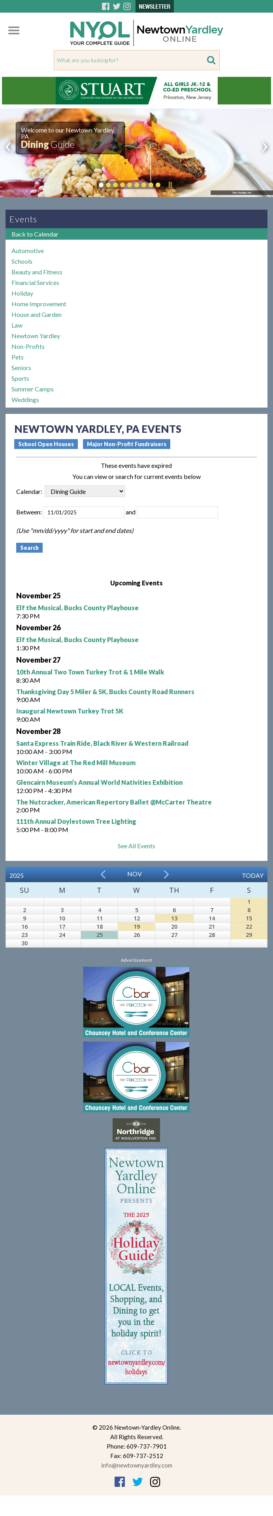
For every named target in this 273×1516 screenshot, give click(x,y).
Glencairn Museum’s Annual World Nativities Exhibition (99, 782)
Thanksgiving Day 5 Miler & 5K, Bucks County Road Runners (105, 691)
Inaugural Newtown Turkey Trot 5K (69, 711)
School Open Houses (46, 444)
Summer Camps (32, 389)
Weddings (25, 399)
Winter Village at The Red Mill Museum (76, 762)
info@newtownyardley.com (136, 1465)
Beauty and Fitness (36, 272)
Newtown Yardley (35, 335)
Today (253, 875)
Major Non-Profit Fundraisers (126, 444)
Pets (17, 357)
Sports (20, 378)
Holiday (22, 293)
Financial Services (35, 282)
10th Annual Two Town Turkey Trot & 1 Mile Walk (90, 672)
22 (249, 926)
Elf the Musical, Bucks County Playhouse (77, 607)
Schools (21, 261)
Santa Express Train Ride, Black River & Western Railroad (102, 743)
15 (249, 918)
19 (137, 926)
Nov (134, 873)
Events (23, 219)
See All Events (136, 845)
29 (249, 935)
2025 (16, 875)
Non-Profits (28, 346)
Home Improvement (38, 303)
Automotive (27, 250)
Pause (169, 184)
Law (17, 325)
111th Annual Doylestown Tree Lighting (76, 821)
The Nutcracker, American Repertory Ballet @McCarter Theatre (114, 802)
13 (174, 918)
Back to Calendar (34, 234)
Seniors (21, 367)
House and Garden (36, 314)
